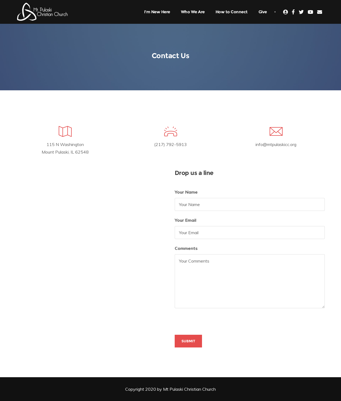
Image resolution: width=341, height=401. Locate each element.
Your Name (186, 192)
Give (263, 11)
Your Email (185, 220)
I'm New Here (157, 11)
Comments (186, 248)
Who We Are (193, 11)
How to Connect (232, 11)
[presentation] (216, 324)
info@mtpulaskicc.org (276, 144)
